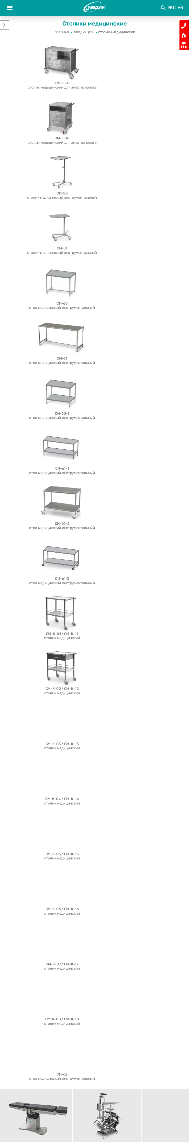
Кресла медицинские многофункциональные (42, 926)
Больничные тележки (22, 917)
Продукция (71, 1084)
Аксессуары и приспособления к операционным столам (31, 906)
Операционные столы (22, 899)
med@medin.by (133, 1118)
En (180, 7)
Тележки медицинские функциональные (38, 944)
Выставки (117, 1075)
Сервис (117, 1084)
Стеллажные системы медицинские (34, 966)
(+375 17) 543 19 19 (58, 1118)
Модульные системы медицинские (33, 957)
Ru (171, 7)
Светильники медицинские (27, 913)
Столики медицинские (23, 930)
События (72, 1075)
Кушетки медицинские (23, 948)
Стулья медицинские (21, 952)
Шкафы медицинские (22, 961)
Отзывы (26, 1084)
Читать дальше (160, 904)
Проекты (163, 1075)
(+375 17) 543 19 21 (97, 1118)
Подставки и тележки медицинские (34, 935)
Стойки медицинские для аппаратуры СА (39, 939)
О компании (26, 1075)
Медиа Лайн (111, 1129)
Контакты (162, 1084)
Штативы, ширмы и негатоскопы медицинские (31, 972)
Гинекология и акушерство (26, 922)
